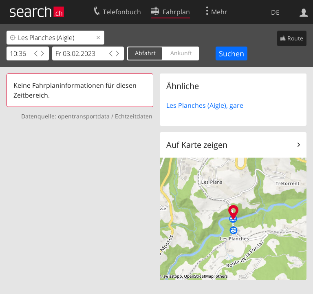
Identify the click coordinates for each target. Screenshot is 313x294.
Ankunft (181, 53)
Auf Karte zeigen (196, 144)
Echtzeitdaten (133, 116)
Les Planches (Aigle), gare (204, 105)
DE (275, 12)
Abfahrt (145, 53)
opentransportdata (84, 116)
